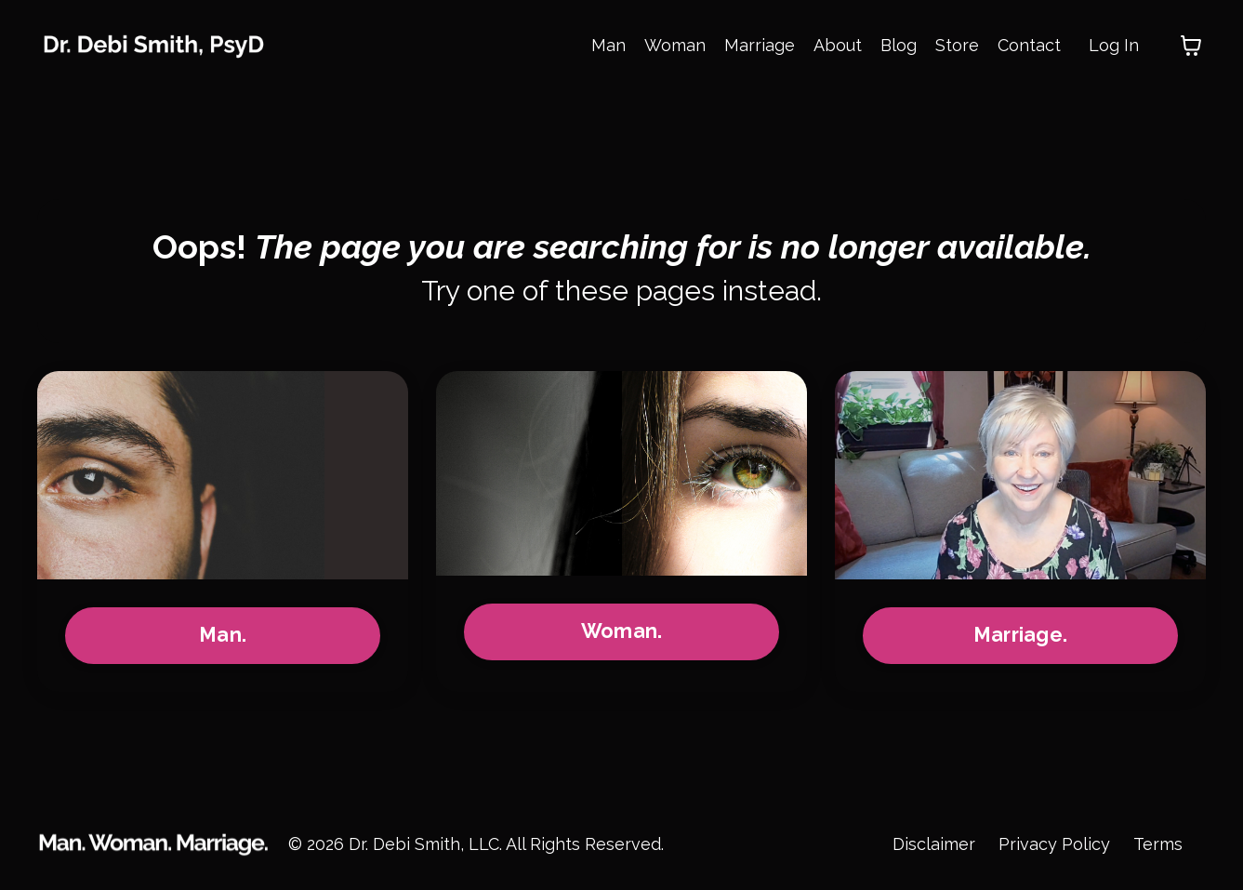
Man (608, 45)
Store (957, 45)
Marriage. (1020, 634)
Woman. (622, 631)
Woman (675, 45)
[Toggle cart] (1191, 45)
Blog (898, 45)
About (837, 45)
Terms (1158, 844)
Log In (1114, 45)
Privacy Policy (1054, 844)
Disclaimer (934, 844)
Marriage (759, 45)
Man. (222, 634)
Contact (1029, 45)
